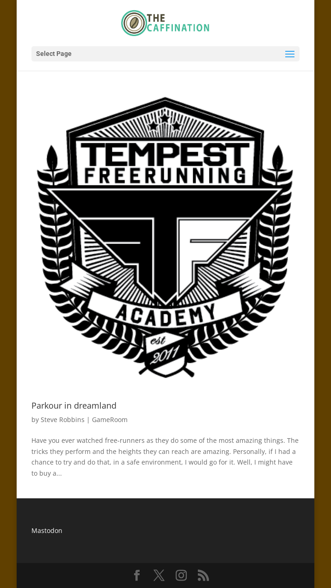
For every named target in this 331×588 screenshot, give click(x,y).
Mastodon (46, 530)
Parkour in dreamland (73, 405)
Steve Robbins (63, 419)
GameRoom (110, 419)
